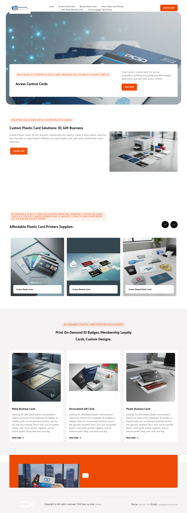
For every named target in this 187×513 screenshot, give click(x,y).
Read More (129, 87)
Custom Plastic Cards (80, 289)
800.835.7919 (169, 8)
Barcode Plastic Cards (88, 6)
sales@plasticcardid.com (168, 505)
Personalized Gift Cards (84, 413)
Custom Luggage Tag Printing (100, 9)
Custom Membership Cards (27, 289)
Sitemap (98, 504)
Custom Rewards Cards (137, 289)
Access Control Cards (67, 6)
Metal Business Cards (26, 413)
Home (51, 6)
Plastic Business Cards (140, 413)
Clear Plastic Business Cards (72, 9)
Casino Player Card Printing (112, 6)
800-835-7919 (145, 505)
